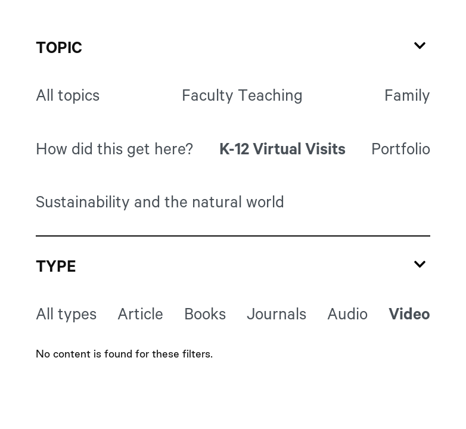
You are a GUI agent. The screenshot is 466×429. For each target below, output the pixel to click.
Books (205, 313)
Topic (59, 47)
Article (140, 313)
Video (409, 313)
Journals (276, 313)
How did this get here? (114, 148)
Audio (347, 313)
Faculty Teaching (242, 95)
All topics (68, 95)
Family (407, 95)
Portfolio (400, 148)
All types (66, 313)
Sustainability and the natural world (160, 201)
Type (56, 266)
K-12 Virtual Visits (282, 148)
